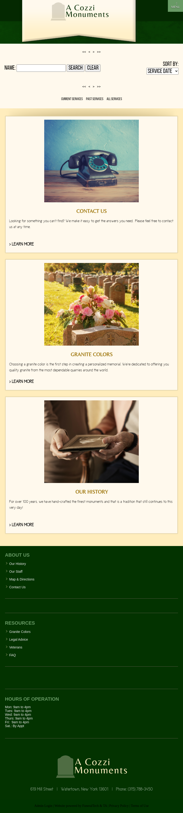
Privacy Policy (119, 806)
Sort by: (171, 64)
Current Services (72, 99)
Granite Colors (19, 632)
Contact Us (17, 587)
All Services (114, 99)
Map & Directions (22, 579)
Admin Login (43, 806)
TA (105, 806)
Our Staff (15, 571)
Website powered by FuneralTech (77, 806)
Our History (17, 564)
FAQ (12, 655)
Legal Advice (18, 639)
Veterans (15, 647)
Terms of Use (140, 806)
